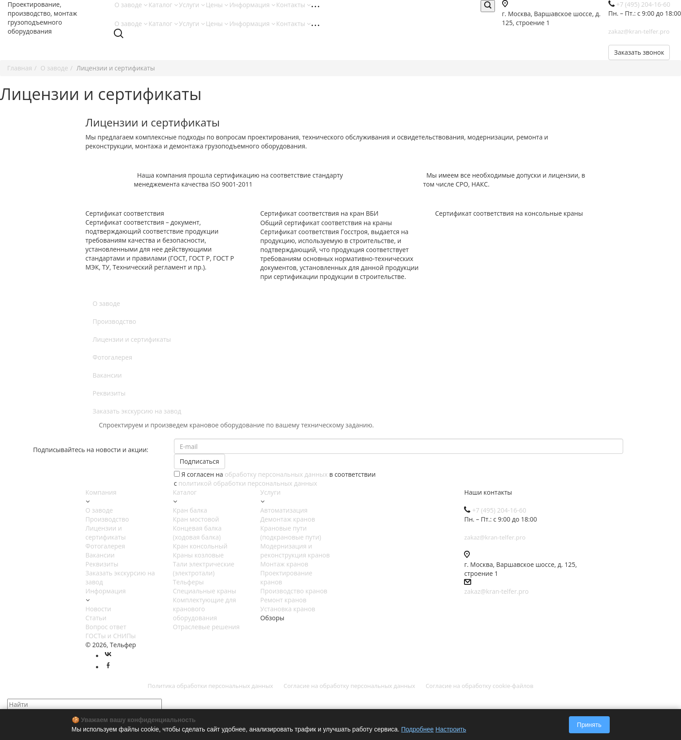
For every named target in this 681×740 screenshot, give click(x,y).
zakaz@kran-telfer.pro (496, 591)
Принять (589, 724)
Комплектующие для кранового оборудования (204, 609)
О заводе (130, 4)
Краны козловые (198, 555)
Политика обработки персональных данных (210, 686)
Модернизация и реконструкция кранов (295, 550)
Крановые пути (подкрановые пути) (290, 532)
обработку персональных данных (276, 474)
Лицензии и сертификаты (132, 339)
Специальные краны (204, 591)
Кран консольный (200, 546)
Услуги (192, 4)
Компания (101, 492)
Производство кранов (294, 591)
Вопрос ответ (106, 626)
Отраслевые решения (206, 626)
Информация (252, 4)
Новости (98, 609)
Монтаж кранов (284, 564)
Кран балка (190, 510)
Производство (114, 321)
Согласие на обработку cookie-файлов (479, 686)
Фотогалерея (112, 357)
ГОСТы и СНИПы (111, 635)
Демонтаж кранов (287, 519)
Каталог (163, 4)
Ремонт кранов (283, 600)
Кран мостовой (196, 519)
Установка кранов (288, 609)
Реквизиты (109, 393)
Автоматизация (284, 510)
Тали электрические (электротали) (203, 568)
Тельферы (188, 582)
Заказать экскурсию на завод (137, 411)
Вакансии (107, 375)
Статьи (96, 618)
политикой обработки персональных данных (247, 483)
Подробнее (417, 729)
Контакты (293, 4)
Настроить (450, 729)
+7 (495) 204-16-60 (499, 510)
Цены (217, 4)
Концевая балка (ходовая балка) (197, 532)
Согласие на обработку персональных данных (349, 686)
